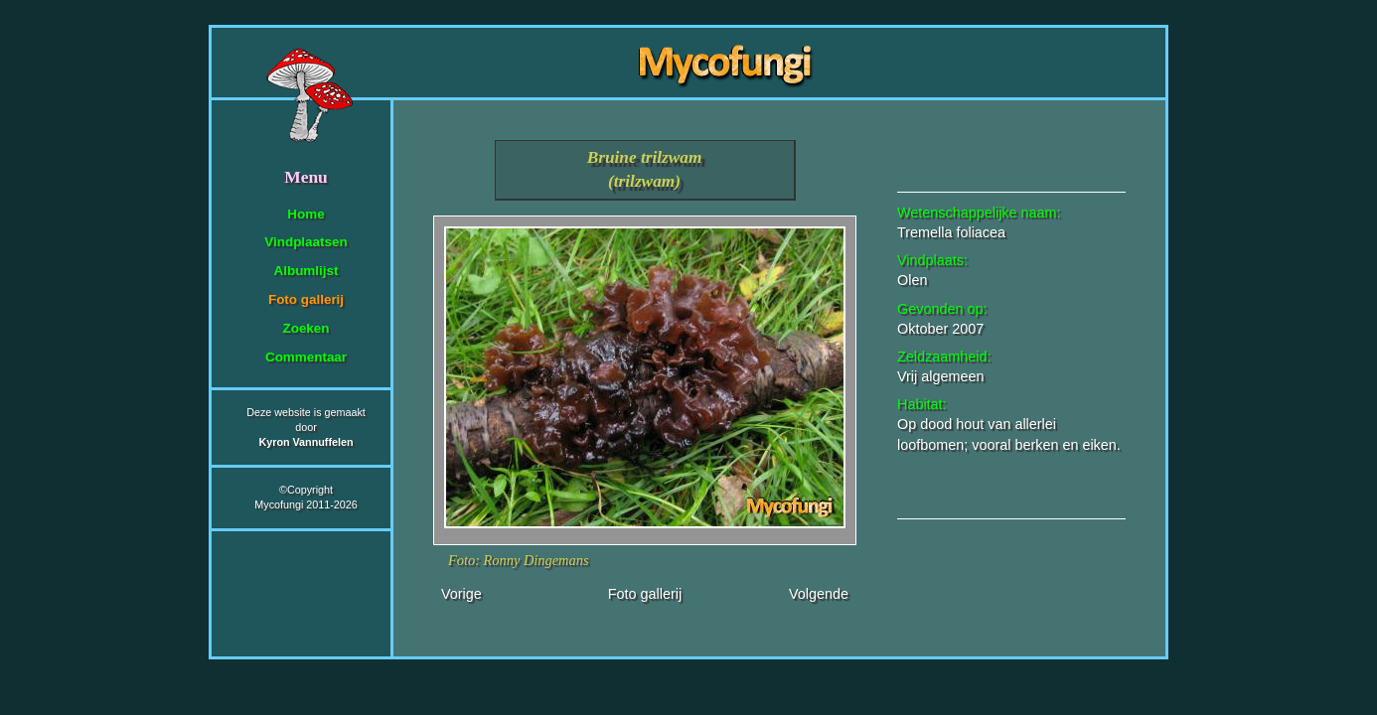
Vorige (461, 594)
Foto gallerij (306, 299)
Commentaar (306, 357)
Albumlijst (306, 270)
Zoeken (305, 328)
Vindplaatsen (305, 241)
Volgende (818, 594)
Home (305, 214)
